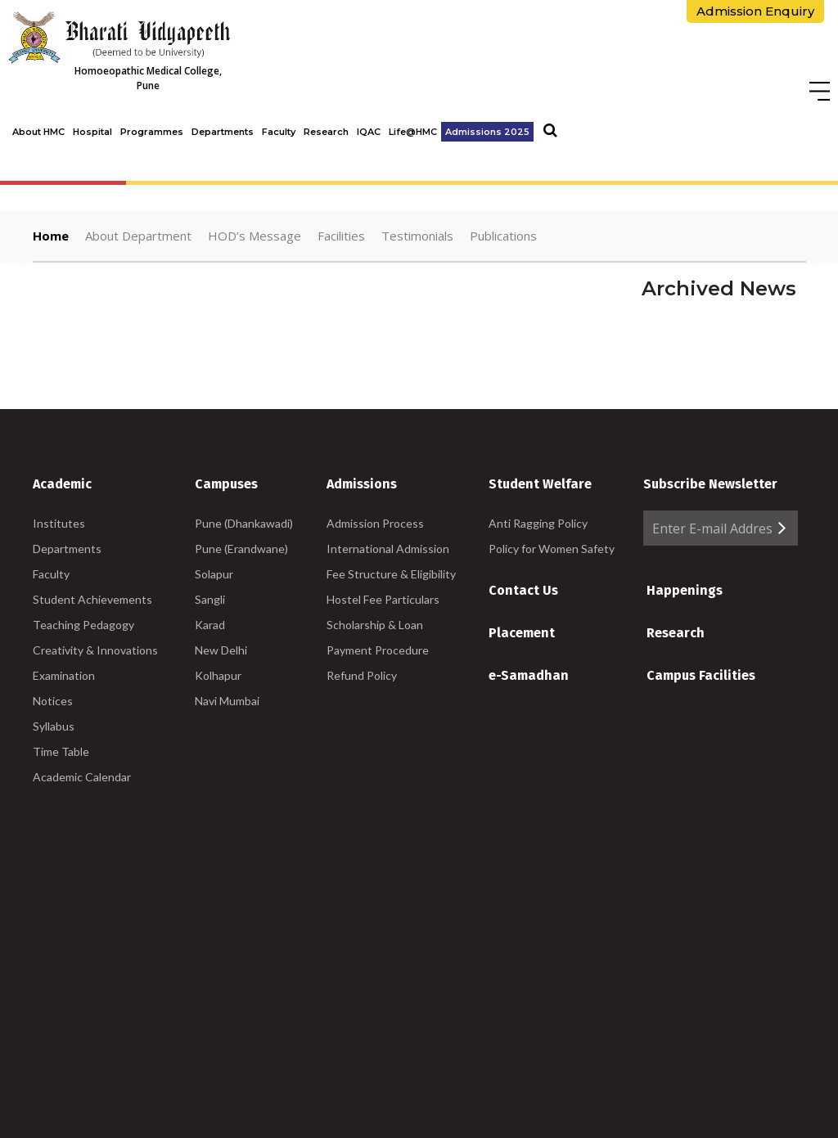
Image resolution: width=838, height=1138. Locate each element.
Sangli (210, 599)
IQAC (369, 131)
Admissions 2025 (487, 131)
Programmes (151, 131)
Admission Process (375, 523)
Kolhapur (218, 675)
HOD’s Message (254, 235)
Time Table (61, 751)
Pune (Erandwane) (241, 549)
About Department (138, 235)
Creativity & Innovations (95, 650)
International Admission (388, 549)
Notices (53, 701)
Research (326, 131)
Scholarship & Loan (375, 625)
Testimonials (417, 235)
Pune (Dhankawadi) (244, 523)
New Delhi (221, 650)
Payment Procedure (378, 650)
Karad (210, 625)
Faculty (278, 131)
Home (51, 235)
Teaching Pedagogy (83, 625)
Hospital (92, 131)
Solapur (214, 574)
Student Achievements (92, 599)
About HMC (38, 131)
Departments (222, 131)
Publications (503, 235)
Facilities (341, 235)
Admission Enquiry (755, 11)
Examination (64, 675)
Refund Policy (362, 675)
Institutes (59, 523)
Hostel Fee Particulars (383, 599)
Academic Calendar (82, 777)
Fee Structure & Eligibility (391, 574)
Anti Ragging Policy (538, 523)
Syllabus (53, 726)
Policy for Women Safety (552, 549)
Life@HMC (413, 131)
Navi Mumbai (227, 701)
